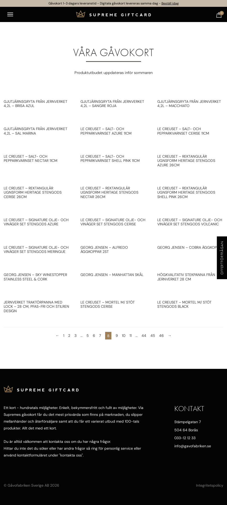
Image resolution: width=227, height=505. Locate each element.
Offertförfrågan (221, 258)
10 (124, 335)
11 (130, 335)
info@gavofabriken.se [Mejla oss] (192, 446)
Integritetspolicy (209, 485)
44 (144, 335)
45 (152, 335)
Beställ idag (170, 3)
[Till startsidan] (113, 14)
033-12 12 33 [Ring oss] (185, 437)
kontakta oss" (71, 455)
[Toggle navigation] (10, 14)
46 (161, 335)
